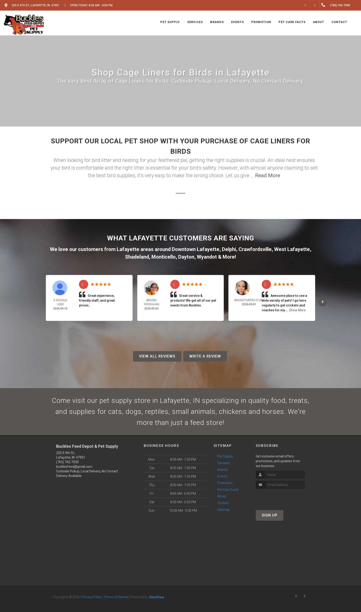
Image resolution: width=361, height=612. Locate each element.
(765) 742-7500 (67, 462)
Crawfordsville (255, 249)
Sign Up (269, 515)
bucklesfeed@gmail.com (74, 466)
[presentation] (280, 497)
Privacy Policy (92, 597)
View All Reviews (157, 356)
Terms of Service (116, 597)
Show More (297, 310)
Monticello (163, 257)
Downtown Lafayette (195, 249)
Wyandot (207, 257)
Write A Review (205, 356)
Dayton (186, 257)
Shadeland (137, 257)
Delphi (229, 249)
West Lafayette (292, 249)
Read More (267, 175)
